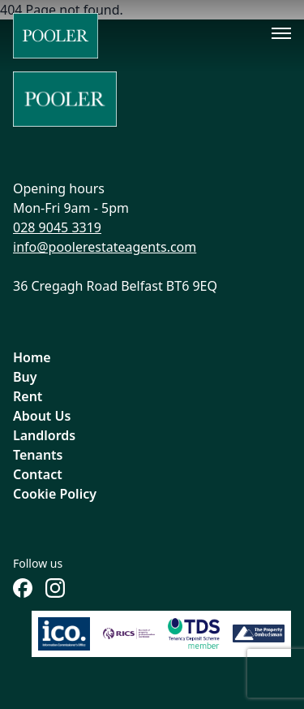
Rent (27, 396)
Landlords (44, 435)
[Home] (55, 35)
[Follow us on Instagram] (55, 588)
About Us (42, 416)
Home (32, 357)
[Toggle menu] (281, 33)
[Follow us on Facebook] (22, 588)
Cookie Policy (54, 494)
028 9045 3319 (57, 227)
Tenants (38, 455)
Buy (25, 377)
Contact (37, 474)
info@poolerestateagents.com (104, 247)
